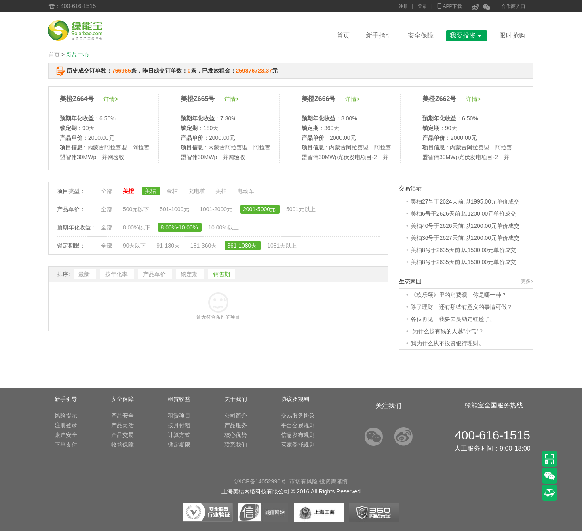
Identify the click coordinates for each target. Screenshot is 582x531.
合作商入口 (513, 6)
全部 (107, 191)
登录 (422, 6)
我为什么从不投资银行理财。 (447, 343)
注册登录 (66, 425)
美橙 (129, 191)
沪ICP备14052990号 (260, 481)
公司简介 (235, 415)
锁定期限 (179, 444)
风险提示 (66, 415)
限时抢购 (512, 35)
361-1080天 (242, 245)
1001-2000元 (217, 209)
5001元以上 (301, 209)
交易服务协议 (298, 415)
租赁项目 (179, 415)
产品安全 (122, 415)
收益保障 (122, 444)
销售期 (221, 274)
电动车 (245, 191)
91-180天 (168, 245)
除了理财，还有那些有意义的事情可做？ (461, 307)
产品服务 (235, 425)
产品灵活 (122, 425)
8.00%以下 (137, 227)
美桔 (151, 191)
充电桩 (197, 191)
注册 (403, 6)
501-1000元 (175, 209)
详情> (110, 99)
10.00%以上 (223, 227)
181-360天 (204, 245)
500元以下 (137, 209)
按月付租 (179, 425)
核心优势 (235, 435)
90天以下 (135, 245)
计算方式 (179, 435)
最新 (84, 274)
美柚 (221, 191)
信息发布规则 (298, 435)
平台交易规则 (298, 425)
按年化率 (117, 274)
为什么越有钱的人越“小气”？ (447, 331)
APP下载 (449, 5)
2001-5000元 (260, 209)
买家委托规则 (298, 444)
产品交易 (122, 435)
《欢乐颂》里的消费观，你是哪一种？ (459, 295)
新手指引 (379, 35)
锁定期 (190, 274)
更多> (527, 281)
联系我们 (235, 444)
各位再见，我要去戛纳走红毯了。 (453, 319)
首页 (343, 35)
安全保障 (421, 35)
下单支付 (66, 444)
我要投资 (466, 35)
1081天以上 (282, 245)
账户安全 (66, 435)
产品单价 (155, 274)
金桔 (173, 191)
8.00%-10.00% (179, 227)
